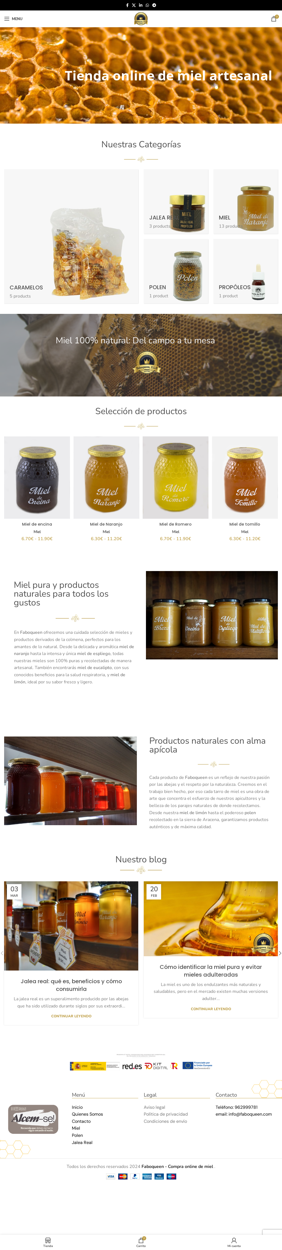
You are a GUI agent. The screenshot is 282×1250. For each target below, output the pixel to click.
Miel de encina (36, 522)
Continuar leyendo (71, 1014)
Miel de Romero (176, 522)
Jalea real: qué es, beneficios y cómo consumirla (71, 983)
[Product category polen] (176, 271)
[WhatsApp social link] (147, 5)
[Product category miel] (245, 201)
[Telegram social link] (154, 5)
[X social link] (133, 5)
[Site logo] (141, 18)
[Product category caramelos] (71, 236)
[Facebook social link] (127, 5)
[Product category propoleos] (245, 271)
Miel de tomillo (245, 522)
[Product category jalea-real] (176, 201)
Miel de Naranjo (106, 522)
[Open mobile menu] (13, 18)
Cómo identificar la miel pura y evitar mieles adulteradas (211, 969)
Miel (36, 529)
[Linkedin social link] (140, 5)
